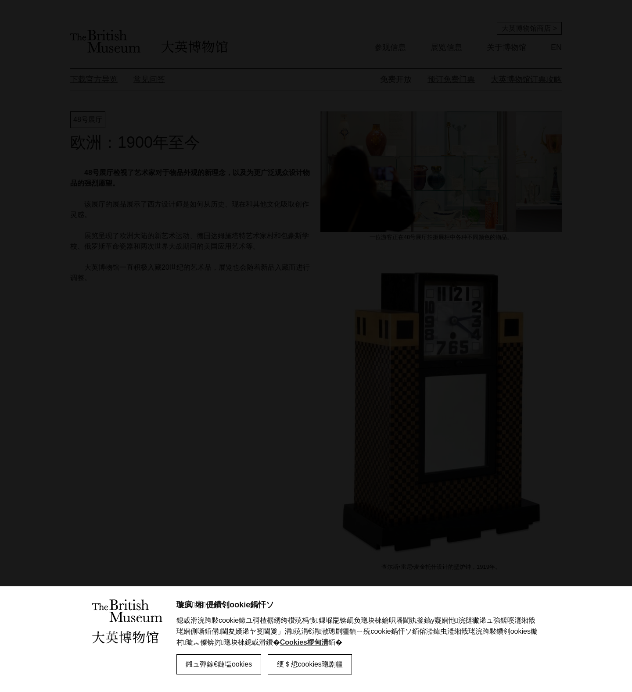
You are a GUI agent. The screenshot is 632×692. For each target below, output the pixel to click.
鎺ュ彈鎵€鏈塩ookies (219, 664)
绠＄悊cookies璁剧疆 (310, 664)
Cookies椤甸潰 (304, 642)
